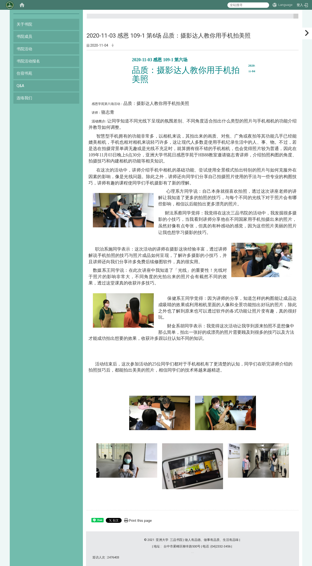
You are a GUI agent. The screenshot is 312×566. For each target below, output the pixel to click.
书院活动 (24, 49)
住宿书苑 (24, 73)
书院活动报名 (28, 61)
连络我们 (24, 98)
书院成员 (24, 36)
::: (294, 18)
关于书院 (24, 24)
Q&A (20, 85)
